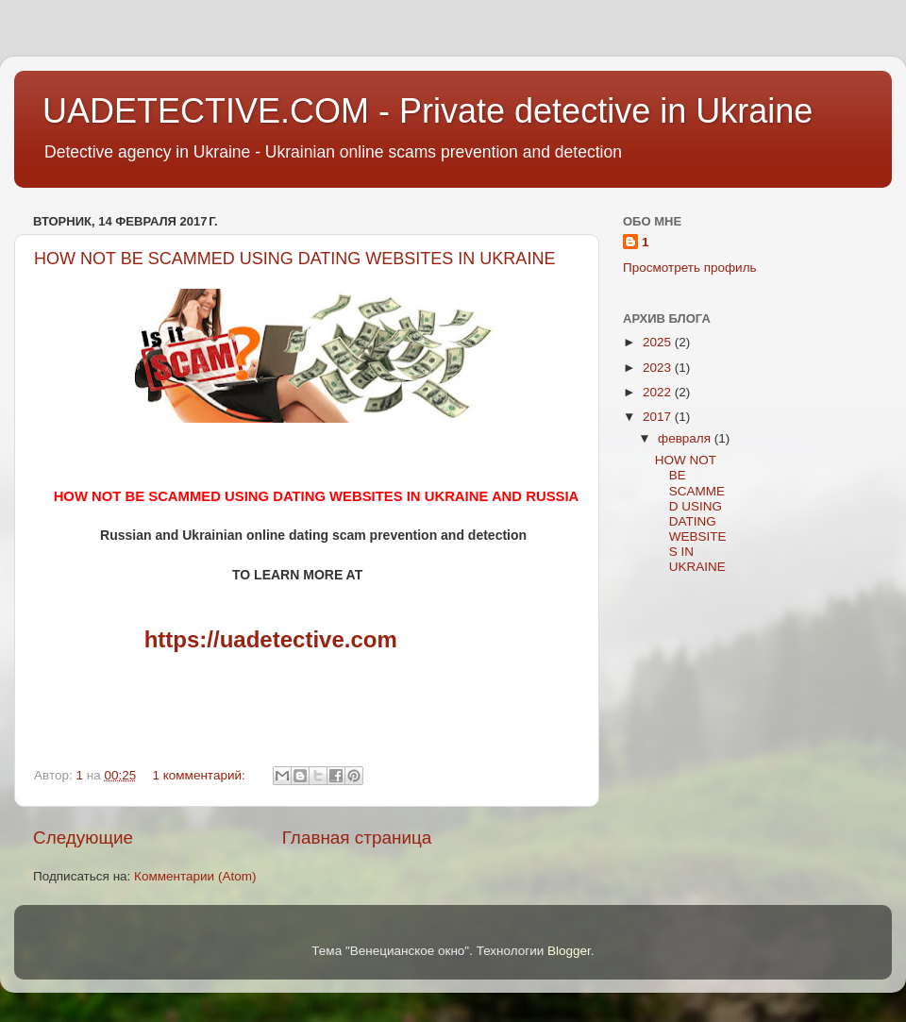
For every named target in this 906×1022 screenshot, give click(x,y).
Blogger (569, 951)
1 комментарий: (201, 775)
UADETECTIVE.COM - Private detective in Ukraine (427, 111)
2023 (659, 367)
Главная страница (357, 837)
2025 (659, 342)
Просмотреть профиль (690, 267)
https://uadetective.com (270, 639)
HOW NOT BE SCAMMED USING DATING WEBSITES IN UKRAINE (294, 258)
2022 (659, 392)
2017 (659, 417)
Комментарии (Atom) (195, 876)
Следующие (83, 837)
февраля (686, 438)
